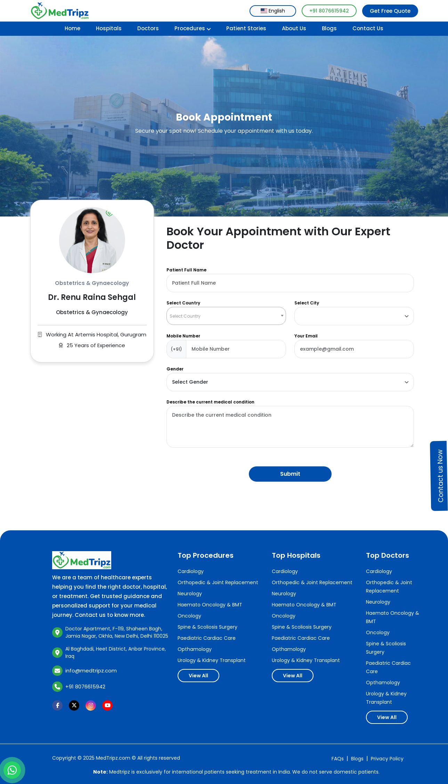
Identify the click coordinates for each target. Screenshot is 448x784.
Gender (175, 369)
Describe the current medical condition (210, 402)
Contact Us (367, 28)
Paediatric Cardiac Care (207, 638)
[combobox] (273, 11)
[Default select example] (354, 316)
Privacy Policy (387, 758)
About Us (294, 28)
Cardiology (191, 571)
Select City (306, 303)
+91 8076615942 (329, 10)
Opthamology (195, 649)
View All (198, 675)
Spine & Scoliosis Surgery (207, 626)
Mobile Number (183, 336)
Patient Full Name (186, 270)
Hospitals (109, 28)
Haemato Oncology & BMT (210, 604)
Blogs (329, 28)
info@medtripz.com (91, 670)
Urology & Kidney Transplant (212, 660)
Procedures (192, 28)
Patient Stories (246, 28)
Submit (290, 474)
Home (72, 28)
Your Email (306, 336)
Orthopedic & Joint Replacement (218, 582)
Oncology (189, 615)
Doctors (148, 28)
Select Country (183, 303)
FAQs (338, 758)
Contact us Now (440, 476)
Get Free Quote (390, 11)
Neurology (190, 593)
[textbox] (226, 316)
